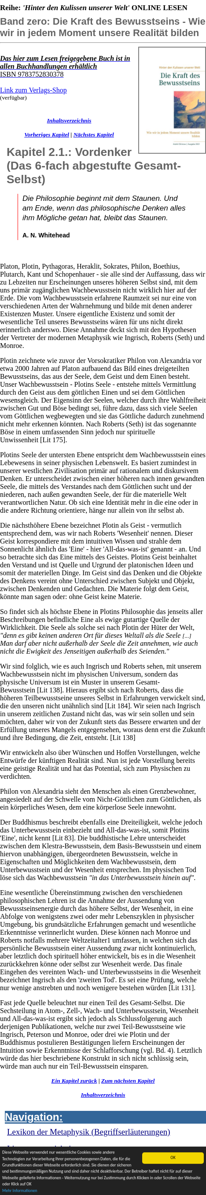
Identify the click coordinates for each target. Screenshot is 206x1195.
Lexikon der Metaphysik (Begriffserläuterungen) (88, 1131)
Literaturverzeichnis (40, 1148)
